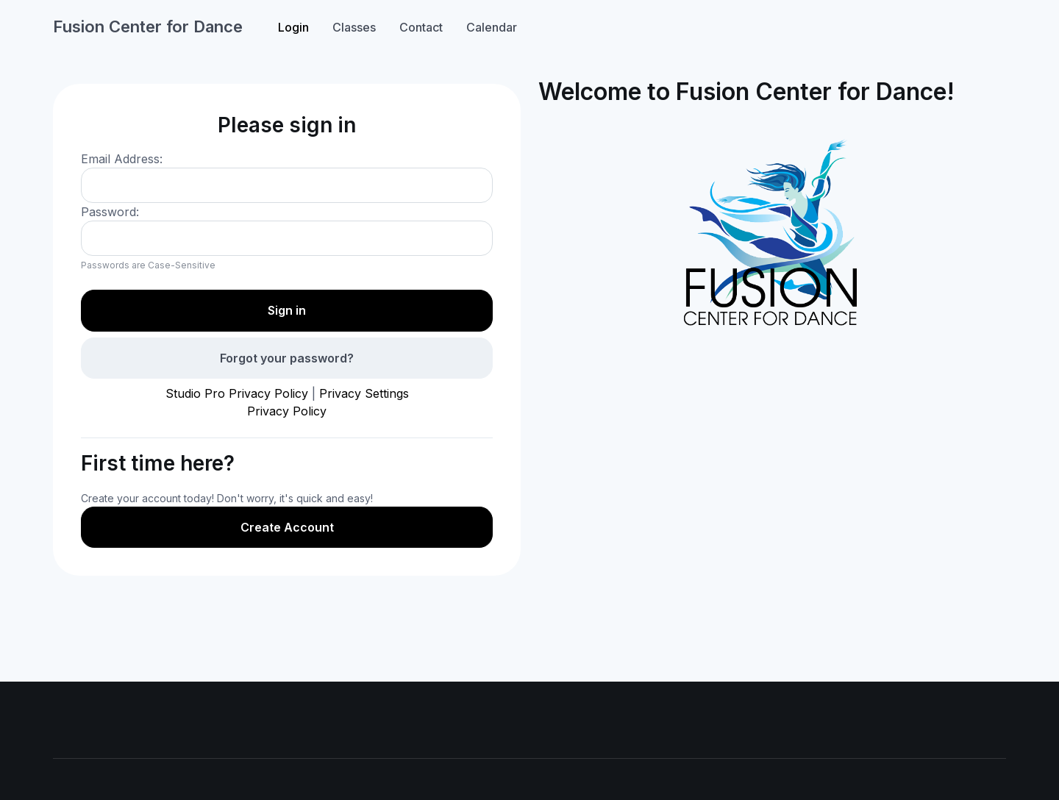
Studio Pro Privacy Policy (236, 393)
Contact (421, 27)
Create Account (287, 527)
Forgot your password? (287, 358)
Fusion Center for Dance (148, 26)
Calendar (491, 27)
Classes (354, 27)
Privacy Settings (364, 393)
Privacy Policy (287, 411)
